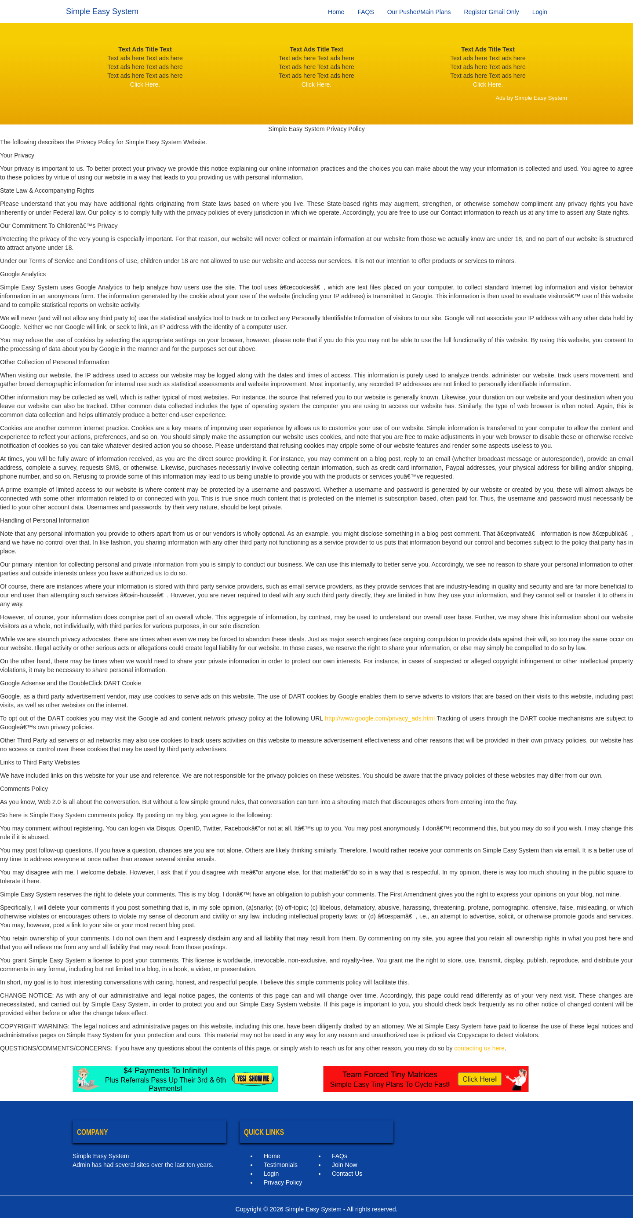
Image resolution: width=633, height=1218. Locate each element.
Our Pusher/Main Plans (419, 11)
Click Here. (145, 84)
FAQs (339, 1155)
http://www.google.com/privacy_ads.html (380, 718)
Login (539, 11)
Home (336, 11)
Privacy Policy (283, 1182)
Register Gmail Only (491, 11)
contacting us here (479, 1048)
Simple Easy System (102, 11)
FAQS (365, 11)
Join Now (344, 1164)
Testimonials (281, 1164)
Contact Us (347, 1173)
